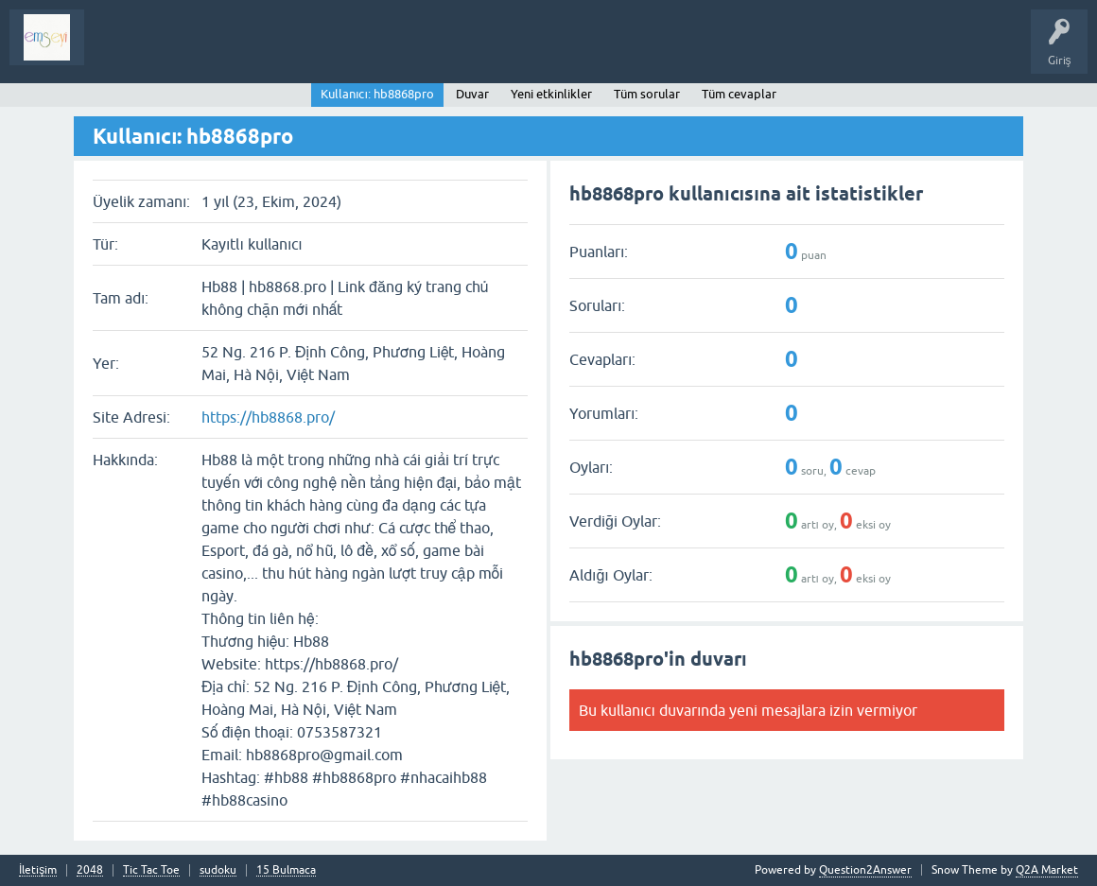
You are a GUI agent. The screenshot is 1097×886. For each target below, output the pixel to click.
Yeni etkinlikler (551, 94)
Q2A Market (1047, 870)
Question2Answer (865, 870)
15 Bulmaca (286, 870)
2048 (90, 870)
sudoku (218, 870)
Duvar (472, 94)
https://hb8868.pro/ (268, 417)
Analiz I (222, 51)
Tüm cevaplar (739, 94)
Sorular (117, 51)
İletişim (38, 870)
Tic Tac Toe (151, 870)
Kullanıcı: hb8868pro (377, 94)
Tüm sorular (647, 94)
